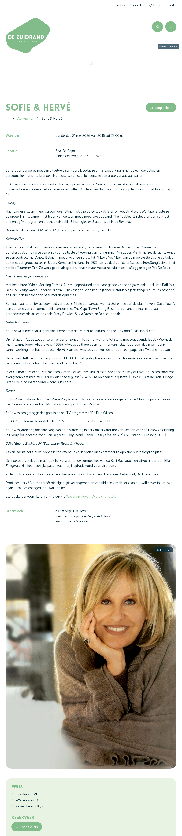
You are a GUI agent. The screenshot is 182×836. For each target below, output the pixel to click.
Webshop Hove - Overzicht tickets (91, 496)
